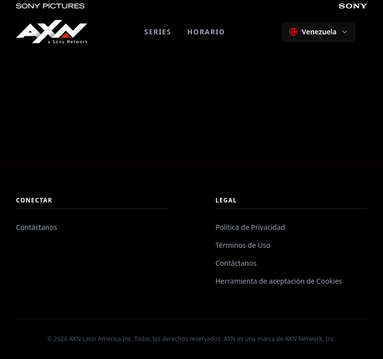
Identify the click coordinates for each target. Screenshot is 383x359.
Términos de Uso (242, 245)
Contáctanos (36, 227)
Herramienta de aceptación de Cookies (278, 281)
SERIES (157, 31)
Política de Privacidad (250, 227)
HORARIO (206, 31)
